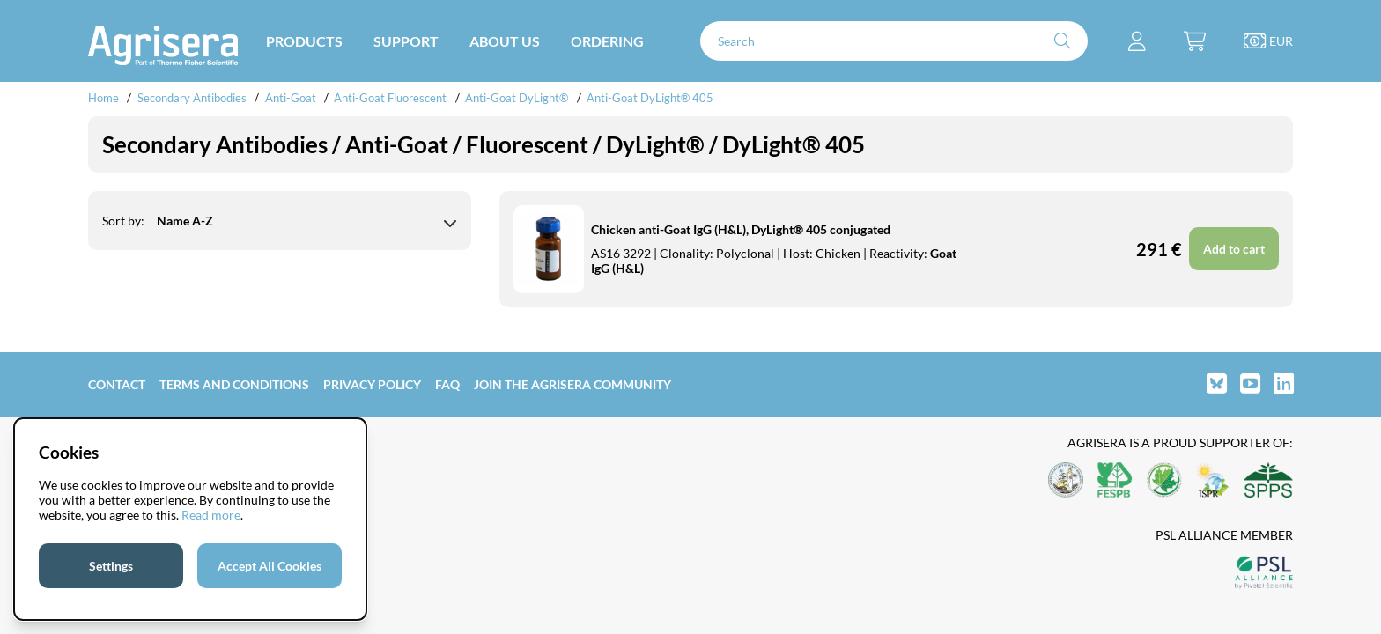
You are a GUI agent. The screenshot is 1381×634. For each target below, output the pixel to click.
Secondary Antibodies (192, 98)
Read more (210, 514)
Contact (116, 384)
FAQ (447, 384)
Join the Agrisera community (572, 384)
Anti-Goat (290, 98)
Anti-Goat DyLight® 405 (650, 98)
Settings (111, 565)
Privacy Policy (372, 384)
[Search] (894, 41)
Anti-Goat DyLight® (516, 98)
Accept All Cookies (269, 565)
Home (103, 98)
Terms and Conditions (234, 384)
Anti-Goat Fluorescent (390, 98)
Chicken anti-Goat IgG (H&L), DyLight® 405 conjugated (740, 229)
